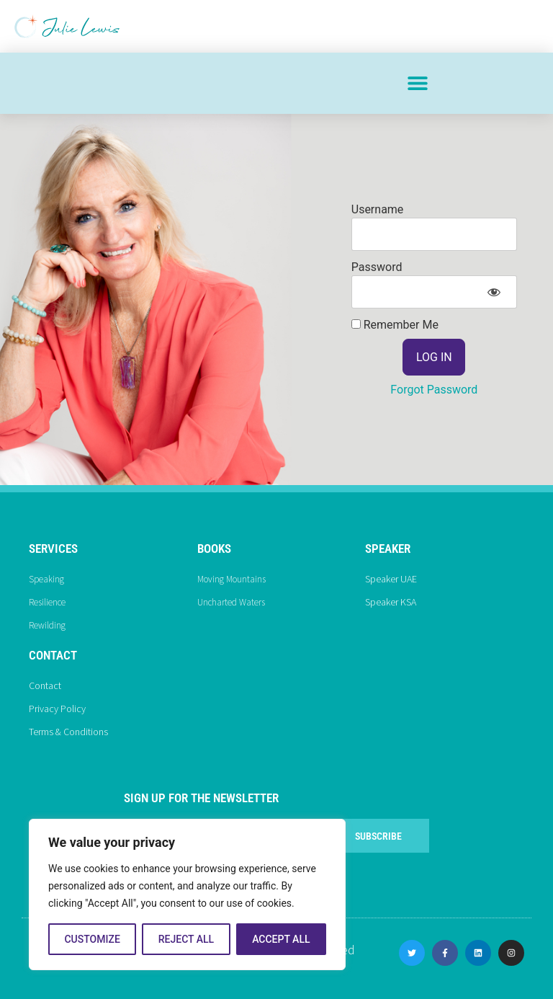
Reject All (186, 939)
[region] (187, 894)
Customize (92, 939)
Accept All (281, 939)
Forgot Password (433, 389)
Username (377, 209)
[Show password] (493, 291)
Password (377, 267)
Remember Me (395, 325)
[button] (417, 83)
